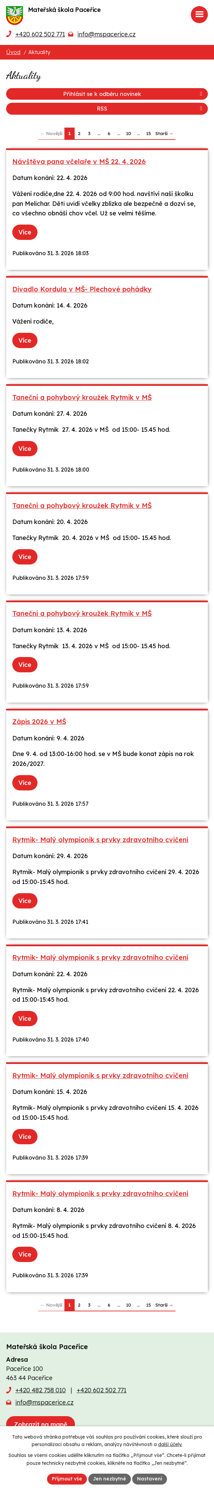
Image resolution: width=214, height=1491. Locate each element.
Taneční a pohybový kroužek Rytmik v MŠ (82, 397)
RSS (150, 108)
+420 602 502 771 (40, 34)
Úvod (13, 52)
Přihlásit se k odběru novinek (133, 94)
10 (128, 133)
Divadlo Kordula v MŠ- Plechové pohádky (82, 289)
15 (148, 133)
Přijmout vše (67, 1479)
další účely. (170, 1445)
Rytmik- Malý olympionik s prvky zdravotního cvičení (100, 839)
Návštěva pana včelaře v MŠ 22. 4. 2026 (79, 161)
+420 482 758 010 (40, 1390)
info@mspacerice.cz (106, 34)
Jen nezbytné (109, 1479)
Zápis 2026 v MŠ (39, 721)
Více (24, 232)
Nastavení (149, 1479)
